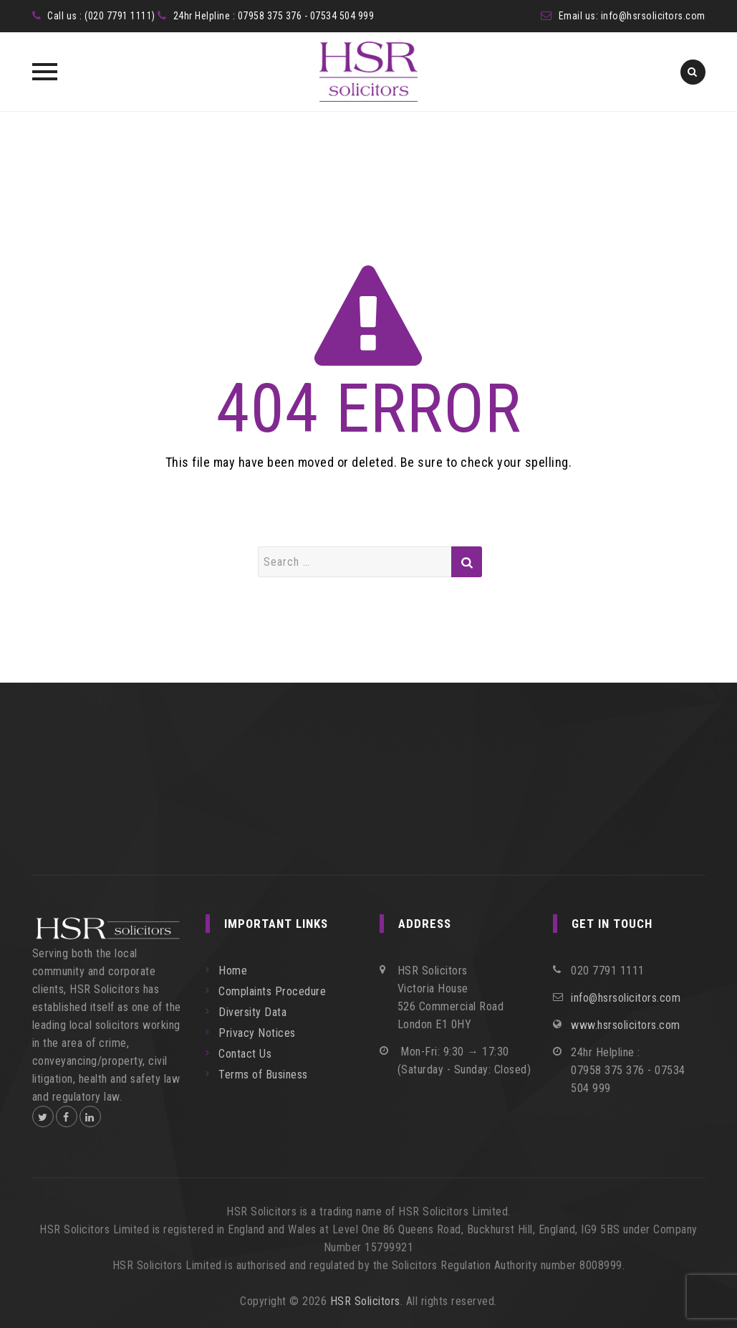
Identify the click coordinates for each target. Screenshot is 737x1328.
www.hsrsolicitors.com (625, 1025)
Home (232, 970)
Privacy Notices (257, 1033)
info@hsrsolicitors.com (653, 16)
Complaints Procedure (272, 991)
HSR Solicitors (365, 1301)
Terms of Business (263, 1074)
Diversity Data (252, 1012)
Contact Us (244, 1054)
